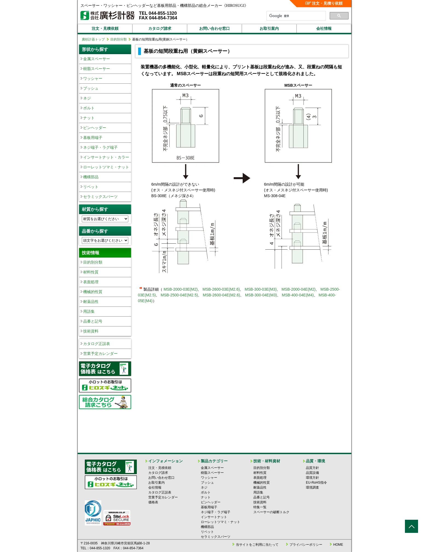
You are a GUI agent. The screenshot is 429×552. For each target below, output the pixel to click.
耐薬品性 (90, 301)
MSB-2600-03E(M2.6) (221, 289)
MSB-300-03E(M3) (261, 289)
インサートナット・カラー (106, 157)
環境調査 (312, 487)
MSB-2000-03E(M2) (181, 289)
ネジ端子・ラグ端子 (100, 147)
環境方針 (312, 478)
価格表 (153, 502)
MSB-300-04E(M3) (261, 295)
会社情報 (324, 28)
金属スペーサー (96, 59)
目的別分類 (118, 39)
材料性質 (90, 272)
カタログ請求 (159, 28)
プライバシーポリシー (305, 545)
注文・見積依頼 (105, 28)
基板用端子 (92, 137)
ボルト (89, 108)
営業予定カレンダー (100, 353)
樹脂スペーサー (96, 68)
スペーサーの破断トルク (271, 512)
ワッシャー (92, 78)
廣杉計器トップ (93, 39)
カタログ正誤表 (96, 343)
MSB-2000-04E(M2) (299, 289)
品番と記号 (92, 321)
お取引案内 (269, 28)
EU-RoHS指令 (316, 482)
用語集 (89, 311)
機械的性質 (92, 292)
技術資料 (90, 331)
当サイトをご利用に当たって (257, 545)
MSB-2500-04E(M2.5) (179, 295)
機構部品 (90, 177)
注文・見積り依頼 (324, 3)
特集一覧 (259, 507)
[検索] (295, 15)
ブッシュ (90, 88)
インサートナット (214, 517)
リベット (90, 187)
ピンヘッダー (94, 127)
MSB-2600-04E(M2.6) (221, 295)
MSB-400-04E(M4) (298, 295)
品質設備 (312, 473)
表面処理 (90, 282)
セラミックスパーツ (100, 196)
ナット (89, 118)
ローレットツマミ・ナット (106, 167)
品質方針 (312, 468)
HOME (338, 545)
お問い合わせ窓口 (214, 28)
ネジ (87, 98)
